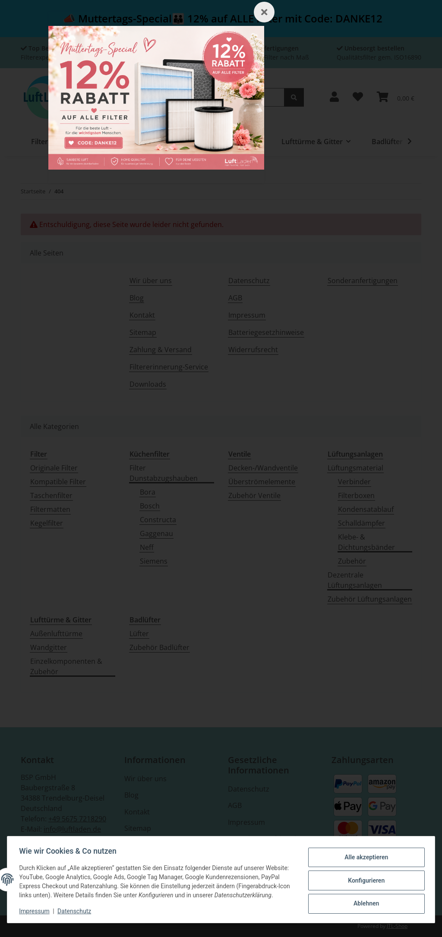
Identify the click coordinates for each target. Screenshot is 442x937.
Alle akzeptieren (364, 853)
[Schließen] (264, 12)
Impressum (36, 911)
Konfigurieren (364, 875)
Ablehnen (364, 898)
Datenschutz (76, 911)
